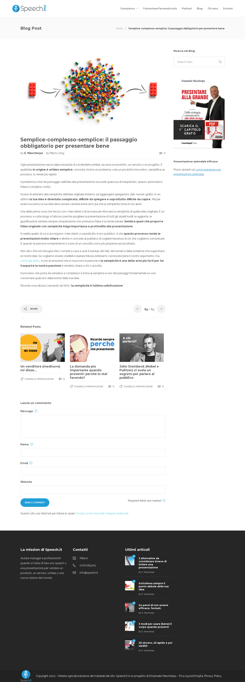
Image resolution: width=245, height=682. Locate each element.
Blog (200, 8)
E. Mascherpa (34, 153)
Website (26, 482)
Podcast (187, 8)
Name (26, 444)
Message (28, 411)
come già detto (30, 260)
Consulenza (127, 8)
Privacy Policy (213, 676)
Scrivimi (228, 8)
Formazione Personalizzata (160, 8)
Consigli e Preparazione (39, 379)
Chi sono (213, 8)
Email (26, 463)
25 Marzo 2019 (55, 153)
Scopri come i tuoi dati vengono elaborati (102, 513)
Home (119, 28)
